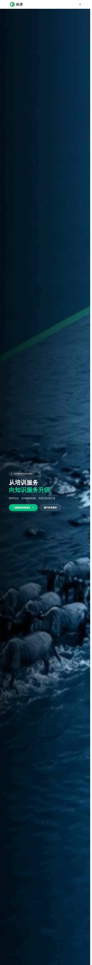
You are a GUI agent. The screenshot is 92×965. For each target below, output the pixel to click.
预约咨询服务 (50, 507)
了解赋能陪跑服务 (23, 507)
